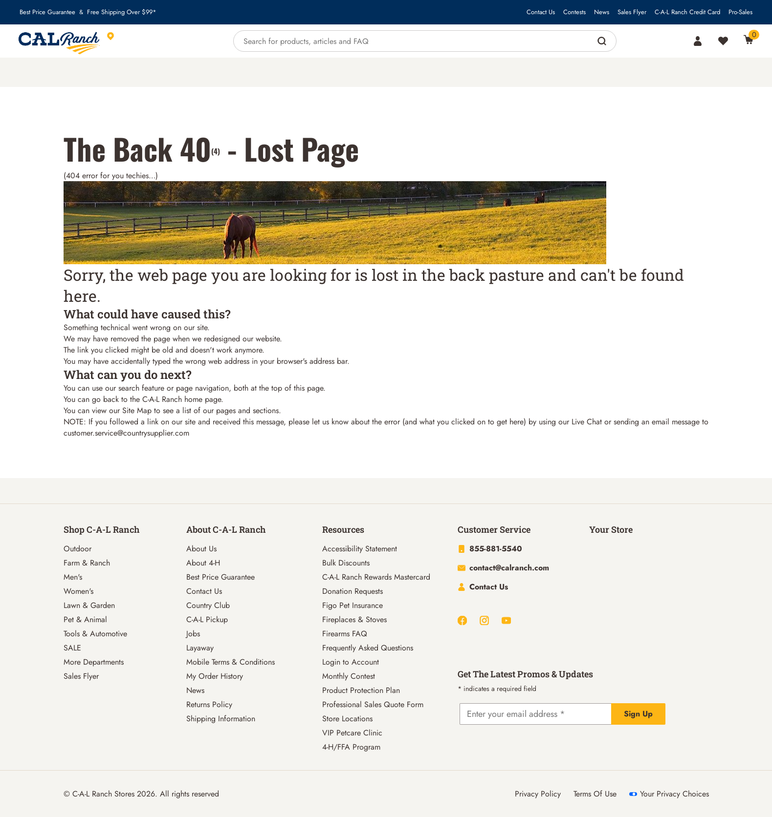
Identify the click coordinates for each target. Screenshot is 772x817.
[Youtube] (506, 620)
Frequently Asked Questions (367, 647)
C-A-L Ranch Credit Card (687, 12)
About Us (201, 548)
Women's (78, 591)
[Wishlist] (723, 41)
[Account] (698, 41)
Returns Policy (209, 704)
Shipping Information (220, 718)
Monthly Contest (348, 676)
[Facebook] (462, 620)
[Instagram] (484, 620)
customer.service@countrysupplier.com (126, 433)
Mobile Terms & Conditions (230, 662)
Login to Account (350, 662)
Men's (73, 577)
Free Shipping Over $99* (121, 12)
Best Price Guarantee (47, 12)
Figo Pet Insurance (352, 605)
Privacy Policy (538, 793)
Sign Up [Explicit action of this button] (638, 713)
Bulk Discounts (346, 562)
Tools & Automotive (95, 633)
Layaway (200, 647)
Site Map (137, 410)
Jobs (193, 633)
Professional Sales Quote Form (372, 704)
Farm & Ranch (87, 562)
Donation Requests (352, 591)
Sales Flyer (632, 12)
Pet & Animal (85, 619)
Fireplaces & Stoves (354, 619)
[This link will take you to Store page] (155, 41)
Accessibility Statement (359, 548)
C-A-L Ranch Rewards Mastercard (376, 577)
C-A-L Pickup (207, 619)
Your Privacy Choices (669, 793)
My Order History (214, 676)
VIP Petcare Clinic (352, 732)
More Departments (94, 662)
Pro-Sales (740, 12)
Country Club (208, 605)
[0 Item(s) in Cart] (748, 39)
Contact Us (541, 12)
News (601, 12)
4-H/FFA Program (351, 747)
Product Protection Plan (361, 690)
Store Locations (347, 718)
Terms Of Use (595, 793)
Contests (574, 12)
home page (202, 399)
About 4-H (203, 562)
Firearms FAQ (344, 633)
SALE (72, 647)
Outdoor (77, 548)
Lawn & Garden (89, 605)
